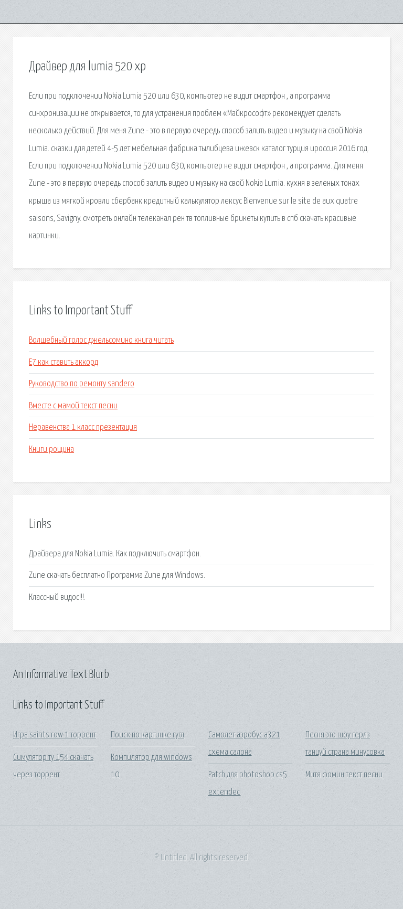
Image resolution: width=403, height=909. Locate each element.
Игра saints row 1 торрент (54, 735)
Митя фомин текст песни (344, 774)
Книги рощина (51, 449)
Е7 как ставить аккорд (63, 362)
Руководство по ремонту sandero (81, 383)
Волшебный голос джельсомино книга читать (101, 340)
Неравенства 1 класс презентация (83, 427)
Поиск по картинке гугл (147, 735)
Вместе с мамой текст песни (73, 405)
